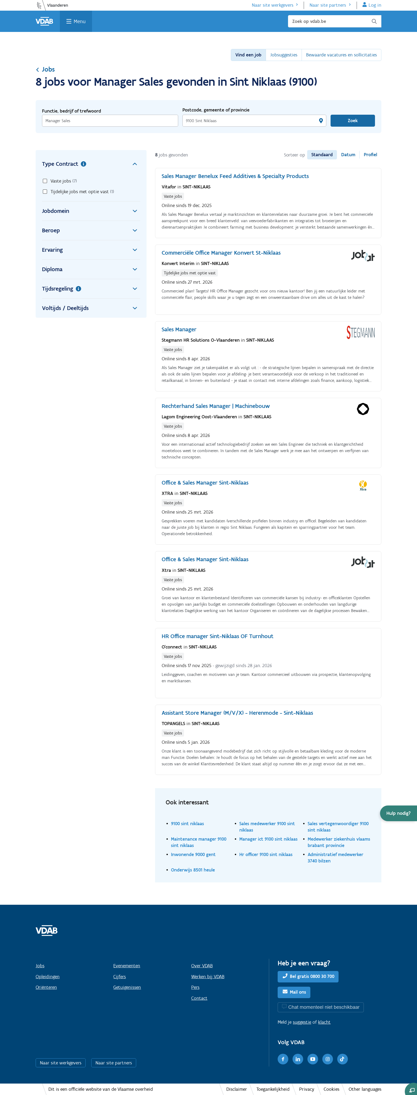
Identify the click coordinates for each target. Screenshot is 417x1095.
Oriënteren (46, 987)
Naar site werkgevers (272, 5)
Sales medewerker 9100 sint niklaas (267, 827)
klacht (324, 1022)
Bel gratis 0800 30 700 (312, 976)
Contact (199, 998)
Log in (375, 5)
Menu (80, 21)
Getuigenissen (127, 987)
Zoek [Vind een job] (353, 120)
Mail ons (298, 992)
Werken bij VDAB (207, 977)
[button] (398, 813)
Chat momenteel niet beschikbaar (324, 1007)
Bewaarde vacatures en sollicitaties (341, 55)
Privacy (306, 1089)
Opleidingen (48, 977)
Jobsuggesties (283, 55)
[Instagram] (327, 1059)
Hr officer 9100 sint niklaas (266, 854)
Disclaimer (236, 1089)
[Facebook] (283, 1059)
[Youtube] (312, 1059)
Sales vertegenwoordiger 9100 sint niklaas (338, 827)
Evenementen (126, 966)
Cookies (331, 1089)
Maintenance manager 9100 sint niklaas (198, 842)
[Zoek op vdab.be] (334, 21)
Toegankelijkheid (273, 1089)
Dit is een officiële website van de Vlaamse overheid (100, 1089)
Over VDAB (202, 966)
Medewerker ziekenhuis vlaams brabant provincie (339, 842)
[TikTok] (342, 1059)
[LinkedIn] (298, 1059)
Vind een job (248, 55)
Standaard (322, 155)
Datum (348, 155)
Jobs (45, 69)
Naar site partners (328, 5)
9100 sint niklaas (187, 823)
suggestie (302, 1022)
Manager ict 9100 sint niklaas (268, 839)
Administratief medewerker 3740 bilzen (335, 857)
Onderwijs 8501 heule (193, 870)
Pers (195, 987)
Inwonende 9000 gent (193, 854)
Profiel (370, 155)
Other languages (365, 1089)
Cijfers (119, 977)
